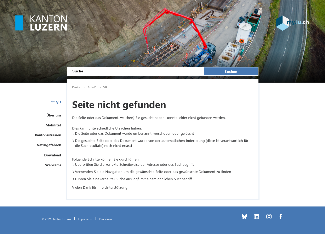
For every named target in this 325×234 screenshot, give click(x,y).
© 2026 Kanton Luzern (56, 219)
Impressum (85, 219)
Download (52, 155)
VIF (56, 102)
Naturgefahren (49, 145)
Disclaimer (105, 219)
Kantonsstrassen (48, 135)
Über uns (53, 115)
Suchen (231, 71)
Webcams (53, 165)
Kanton (76, 87)
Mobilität (53, 125)
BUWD (92, 87)
